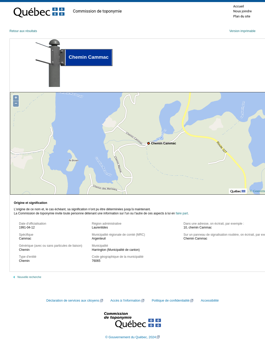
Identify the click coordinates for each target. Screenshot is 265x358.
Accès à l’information (125, 300)
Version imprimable (242, 31)
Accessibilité (210, 300)
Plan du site (241, 16)
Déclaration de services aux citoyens (72, 300)
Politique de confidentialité (170, 300)
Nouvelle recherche (29, 277)
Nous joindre (242, 11)
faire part (182, 213)
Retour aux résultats (23, 31)
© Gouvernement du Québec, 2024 (130, 337)
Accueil (238, 6)
